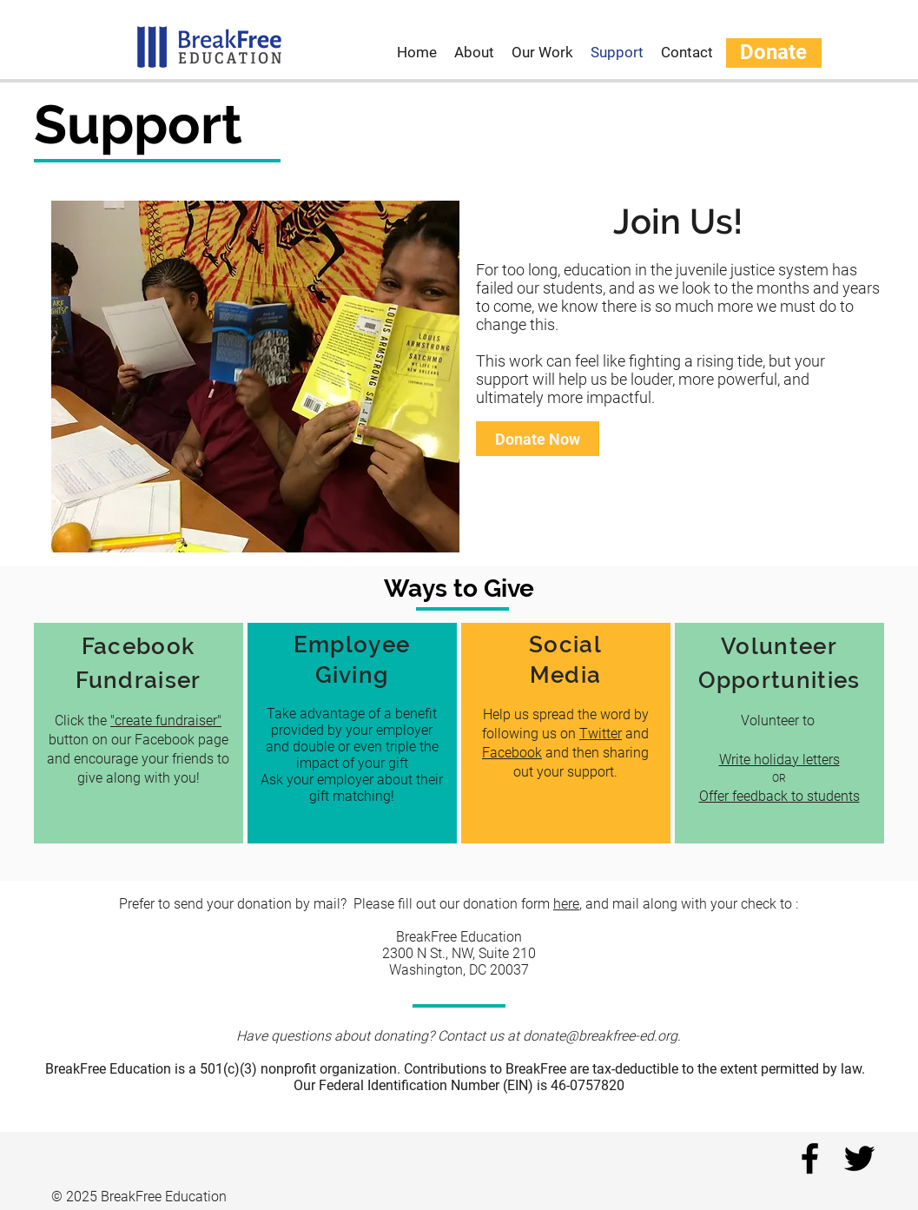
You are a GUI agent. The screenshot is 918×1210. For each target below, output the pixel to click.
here (566, 904)
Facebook (513, 752)
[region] (138, 733)
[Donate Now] (537, 438)
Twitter (601, 733)
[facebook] (809, 1158)
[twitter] (859, 1158)
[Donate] (774, 53)
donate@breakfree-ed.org (600, 1036)
